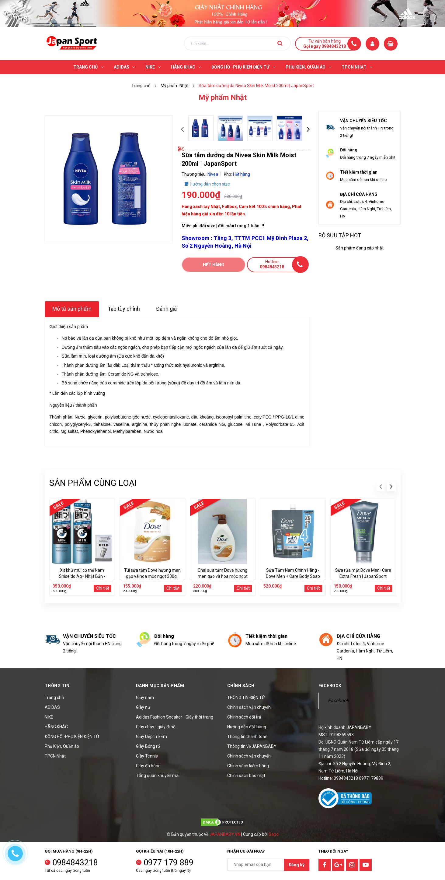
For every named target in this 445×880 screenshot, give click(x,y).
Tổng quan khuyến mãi (157, 775)
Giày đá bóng (148, 765)
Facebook (338, 700)
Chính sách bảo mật (246, 775)
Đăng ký (296, 864)
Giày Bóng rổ (148, 746)
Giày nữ (143, 707)
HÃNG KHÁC (56, 726)
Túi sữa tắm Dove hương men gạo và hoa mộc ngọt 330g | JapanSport (152, 576)
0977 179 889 (168, 863)
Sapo (274, 834)
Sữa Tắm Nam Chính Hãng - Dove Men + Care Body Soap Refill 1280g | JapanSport (293, 576)
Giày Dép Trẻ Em (151, 736)
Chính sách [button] (241, 685)
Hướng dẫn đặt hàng (246, 726)
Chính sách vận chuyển (249, 707)
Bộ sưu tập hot (339, 235)
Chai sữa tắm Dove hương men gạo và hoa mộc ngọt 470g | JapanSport (223, 576)
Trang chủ (54, 697)
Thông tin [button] (57, 685)
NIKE (49, 717)
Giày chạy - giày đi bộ (156, 726)
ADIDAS (52, 707)
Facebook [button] (330, 685)
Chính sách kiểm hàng (248, 765)
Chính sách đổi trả (244, 717)
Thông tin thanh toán (247, 736)
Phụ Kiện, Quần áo (62, 746)
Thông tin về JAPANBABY (251, 746)
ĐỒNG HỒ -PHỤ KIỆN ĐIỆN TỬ (72, 736)
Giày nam (145, 697)
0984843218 (75, 863)
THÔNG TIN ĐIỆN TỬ (246, 697)
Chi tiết (102, 588)
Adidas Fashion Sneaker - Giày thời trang (174, 717)
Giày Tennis (147, 756)
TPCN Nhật (55, 756)
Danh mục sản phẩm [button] (160, 685)
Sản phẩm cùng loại (93, 483)
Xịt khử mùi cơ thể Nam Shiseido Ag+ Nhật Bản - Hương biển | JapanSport (82, 576)
